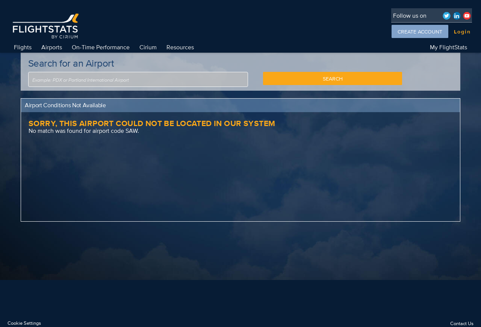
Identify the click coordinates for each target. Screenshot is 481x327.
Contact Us (461, 323)
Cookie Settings (24, 323)
